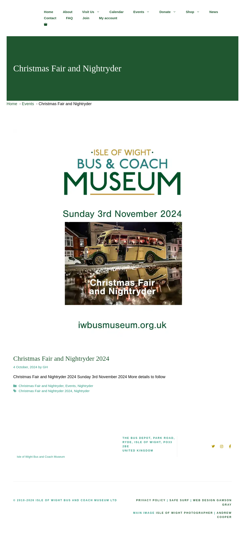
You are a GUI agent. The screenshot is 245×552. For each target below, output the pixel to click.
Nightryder (85, 386)
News (213, 12)
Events (144, 12)
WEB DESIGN (204, 500)
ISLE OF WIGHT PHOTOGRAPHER (184, 512)
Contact (50, 18)
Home (48, 12)
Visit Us (93, 12)
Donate (170, 12)
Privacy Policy (151, 500)
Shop (195, 12)
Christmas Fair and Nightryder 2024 (61, 358)
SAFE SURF (179, 500)
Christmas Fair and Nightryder (41, 386)
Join (86, 18)
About (67, 12)
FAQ (69, 18)
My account (108, 18)
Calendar (116, 12)
